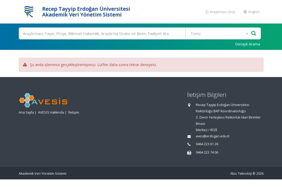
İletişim (73, 112)
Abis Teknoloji (241, 173)
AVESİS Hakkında (51, 112)
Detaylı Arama (247, 43)
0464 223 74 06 (207, 152)
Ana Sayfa (26, 112)
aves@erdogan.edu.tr (213, 136)
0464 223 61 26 (207, 144)
